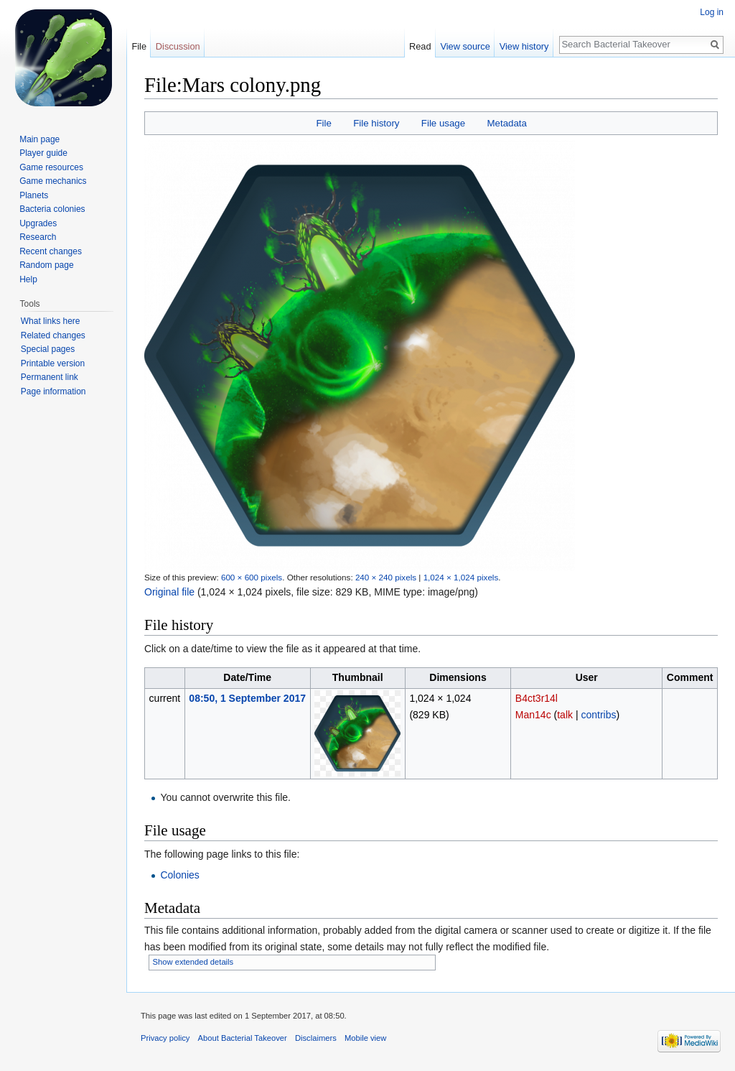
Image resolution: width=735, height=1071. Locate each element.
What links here (50, 321)
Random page (46, 265)
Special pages (48, 349)
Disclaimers (316, 1038)
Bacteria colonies (52, 209)
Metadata (506, 123)
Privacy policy (165, 1038)
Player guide (43, 153)
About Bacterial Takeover (242, 1038)
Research (37, 237)
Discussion (178, 46)
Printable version (53, 363)
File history (376, 123)
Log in (712, 12)
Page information (53, 391)
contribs (598, 714)
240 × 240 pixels (385, 577)
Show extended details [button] (193, 962)
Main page (39, 139)
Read (420, 46)
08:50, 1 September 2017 (247, 698)
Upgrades (38, 223)
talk (565, 714)
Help (28, 279)
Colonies (179, 875)
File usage (443, 123)
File (323, 123)
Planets (33, 195)
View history (524, 46)
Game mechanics (52, 181)
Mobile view (365, 1038)
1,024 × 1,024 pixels (461, 577)
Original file (169, 592)
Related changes (53, 335)
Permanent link (49, 377)
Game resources (51, 167)
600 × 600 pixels (251, 577)
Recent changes (50, 251)
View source (465, 46)
